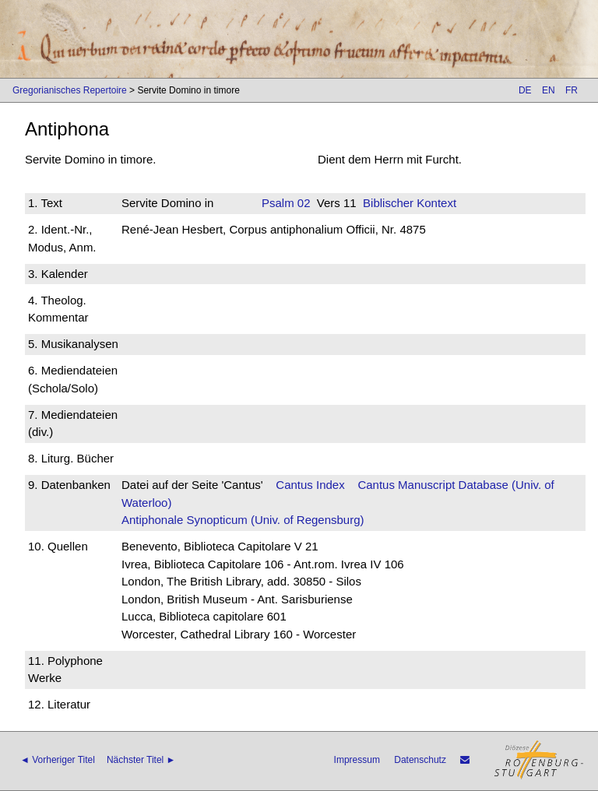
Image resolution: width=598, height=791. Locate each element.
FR (571, 90)
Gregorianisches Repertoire (69, 90)
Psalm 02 (286, 202)
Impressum (357, 759)
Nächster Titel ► (141, 759)
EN (548, 90)
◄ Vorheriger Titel (57, 759)
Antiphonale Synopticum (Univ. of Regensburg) (242, 519)
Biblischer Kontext (409, 202)
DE (525, 90)
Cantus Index (310, 484)
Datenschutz (420, 759)
